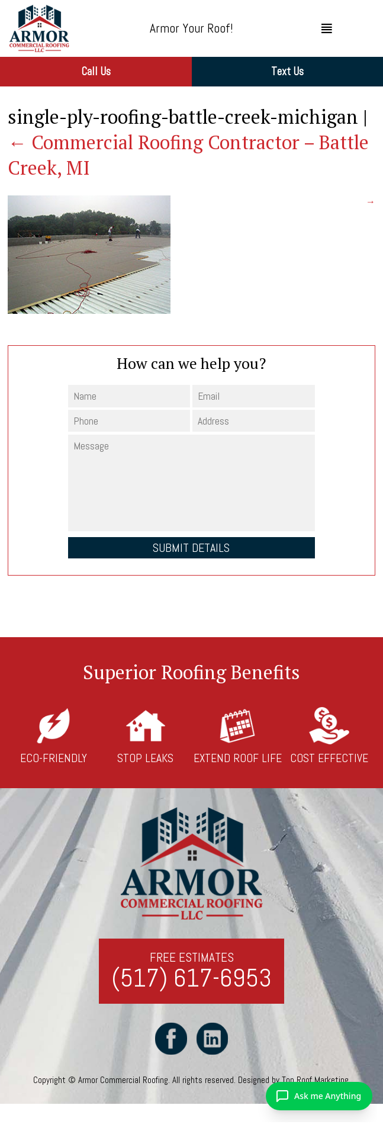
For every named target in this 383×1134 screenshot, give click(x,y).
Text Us (287, 71)
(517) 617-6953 (191, 978)
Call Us (96, 71)
